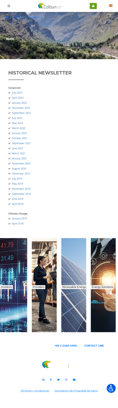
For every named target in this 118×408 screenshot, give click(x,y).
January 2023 (28, 110)
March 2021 (28, 161)
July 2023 (26, 100)
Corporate (18, 17)
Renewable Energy (77, 299)
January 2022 (28, 140)
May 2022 (26, 130)
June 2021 (27, 156)
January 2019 (28, 226)
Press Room (33, 17)
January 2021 (28, 166)
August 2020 (28, 176)
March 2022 (28, 135)
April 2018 (27, 211)
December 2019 (30, 181)
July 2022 (26, 125)
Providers (45, 296)
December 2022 (30, 115)
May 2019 (26, 191)
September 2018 (30, 201)
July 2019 (26, 186)
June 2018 (27, 206)
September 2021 (30, 150)
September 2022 (30, 120)
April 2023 (27, 105)
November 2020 (30, 171)
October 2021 (29, 145)
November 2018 (30, 196)
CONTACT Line (103, 360)
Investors (14, 296)
